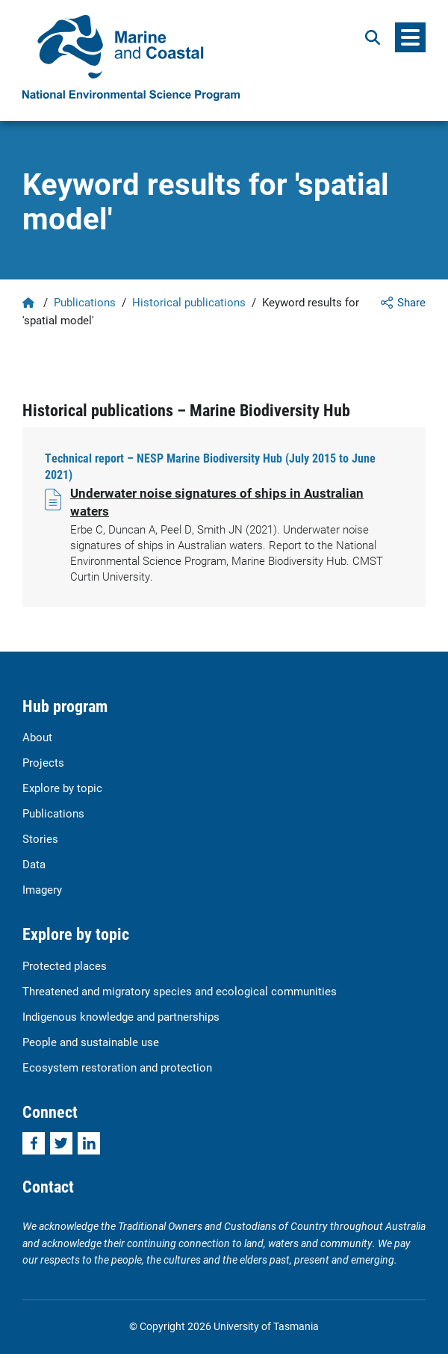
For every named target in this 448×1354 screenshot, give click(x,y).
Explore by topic (62, 787)
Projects (43, 762)
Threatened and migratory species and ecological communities (179, 990)
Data (34, 863)
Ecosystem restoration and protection (117, 1067)
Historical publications (189, 301)
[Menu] (410, 37)
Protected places (64, 965)
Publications (85, 301)
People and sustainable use (90, 1041)
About (37, 736)
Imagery (42, 889)
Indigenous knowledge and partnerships (121, 1016)
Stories (40, 838)
